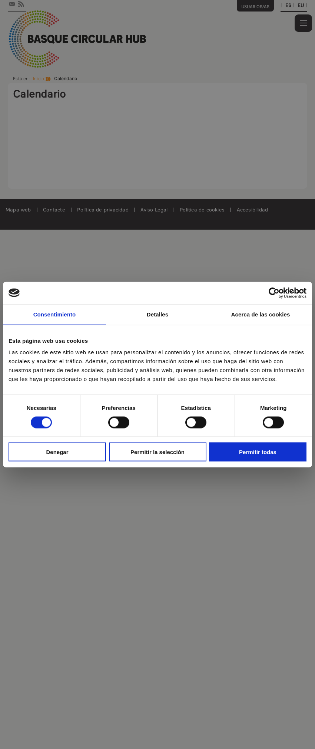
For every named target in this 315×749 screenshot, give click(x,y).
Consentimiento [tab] (54, 314)
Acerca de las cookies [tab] (260, 314)
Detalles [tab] (157, 314)
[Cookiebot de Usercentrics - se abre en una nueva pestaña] (274, 292)
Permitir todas (257, 452)
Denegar (57, 452)
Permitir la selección (157, 452)
